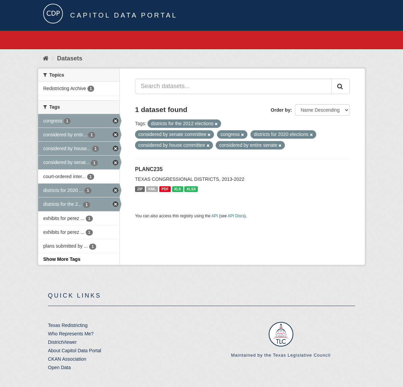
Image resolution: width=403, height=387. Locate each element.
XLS (177, 189)
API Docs (236, 216)
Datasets (69, 58)
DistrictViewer (62, 342)
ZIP (139, 189)
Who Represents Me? (70, 333)
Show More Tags (61, 259)
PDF (164, 189)
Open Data (59, 367)
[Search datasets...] (233, 86)
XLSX (191, 189)
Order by (280, 110)
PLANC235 (149, 169)
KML (152, 189)
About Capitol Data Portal (74, 350)
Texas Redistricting (68, 325)
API (214, 216)
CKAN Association (67, 359)
